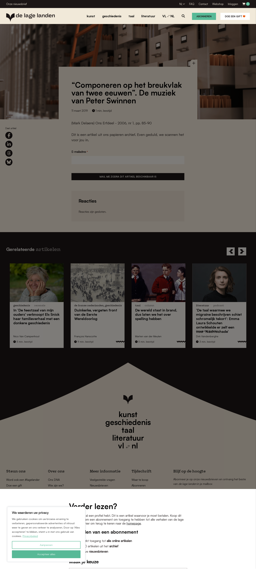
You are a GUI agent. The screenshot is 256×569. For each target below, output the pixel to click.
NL (180, 4)
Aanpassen (46, 544)
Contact (203, 4)
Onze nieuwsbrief (16, 4)
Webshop (218, 4)
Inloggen (233, 4)
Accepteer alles (46, 554)
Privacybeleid (30, 536)
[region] (46, 534)
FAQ (191, 4)
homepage (134, 523)
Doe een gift (235, 16)
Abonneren (204, 16)
